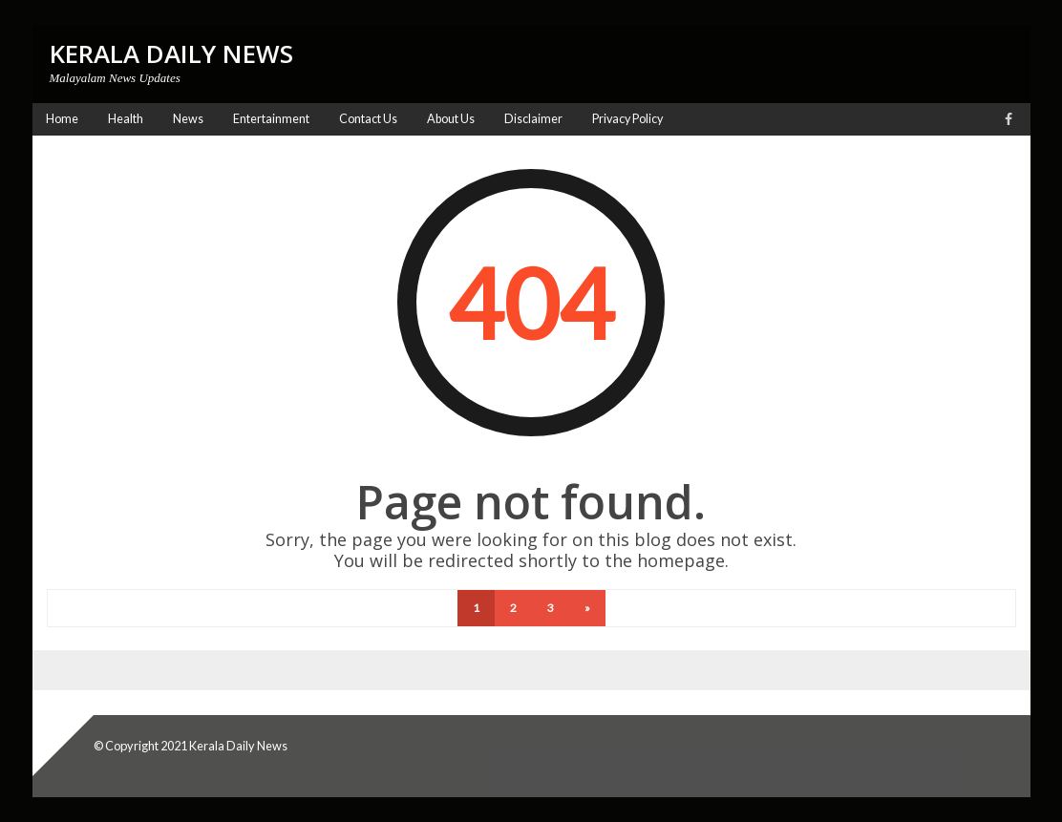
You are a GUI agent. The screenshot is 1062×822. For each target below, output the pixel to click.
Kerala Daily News (238, 745)
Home (62, 119)
